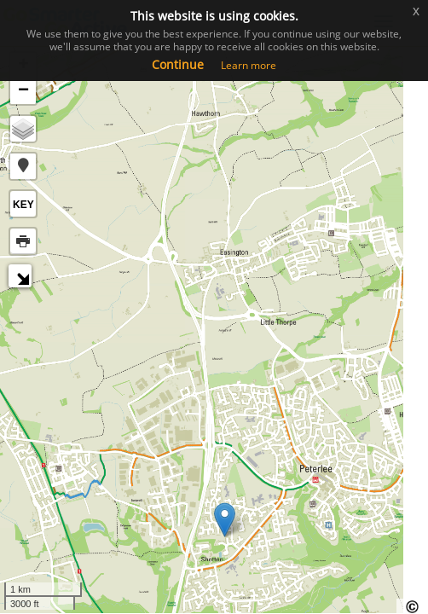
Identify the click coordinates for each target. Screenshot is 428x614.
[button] (23, 166)
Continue (178, 64)
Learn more (248, 65)
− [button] (23, 91)
